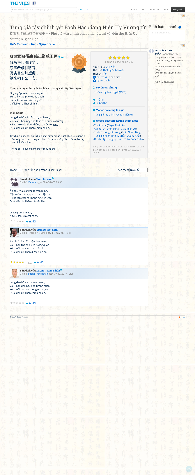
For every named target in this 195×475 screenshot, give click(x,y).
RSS (182, 429)
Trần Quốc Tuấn (133, 136)
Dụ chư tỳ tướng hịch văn (108, 136)
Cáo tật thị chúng (104, 126)
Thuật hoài (100, 122)
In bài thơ (101, 100)
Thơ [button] (143, 9)
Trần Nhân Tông (131, 129)
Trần (104, 70)
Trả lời (100, 96)
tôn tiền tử (117, 146)
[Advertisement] (167, 56)
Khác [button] (166, 9)
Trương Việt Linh (48, 299)
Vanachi (107, 143)
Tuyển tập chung (105, 84)
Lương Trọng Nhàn (49, 340)
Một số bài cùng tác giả (108, 107)
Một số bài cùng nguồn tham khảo (115, 117)
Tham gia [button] (154, 9)
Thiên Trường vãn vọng (107, 129)
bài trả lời (100, 74)
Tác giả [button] (133, 9)
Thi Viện (20, 3)
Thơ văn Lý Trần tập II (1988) (110, 89)
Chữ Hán (110, 63)
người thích (101, 77)
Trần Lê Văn (45, 249)
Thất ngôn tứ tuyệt (113, 67)
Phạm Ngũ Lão (116, 122)
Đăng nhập (178, 9)
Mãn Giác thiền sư (125, 126)
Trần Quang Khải (130, 132)
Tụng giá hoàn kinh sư (106, 132)
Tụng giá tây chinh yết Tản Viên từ (113, 111)
